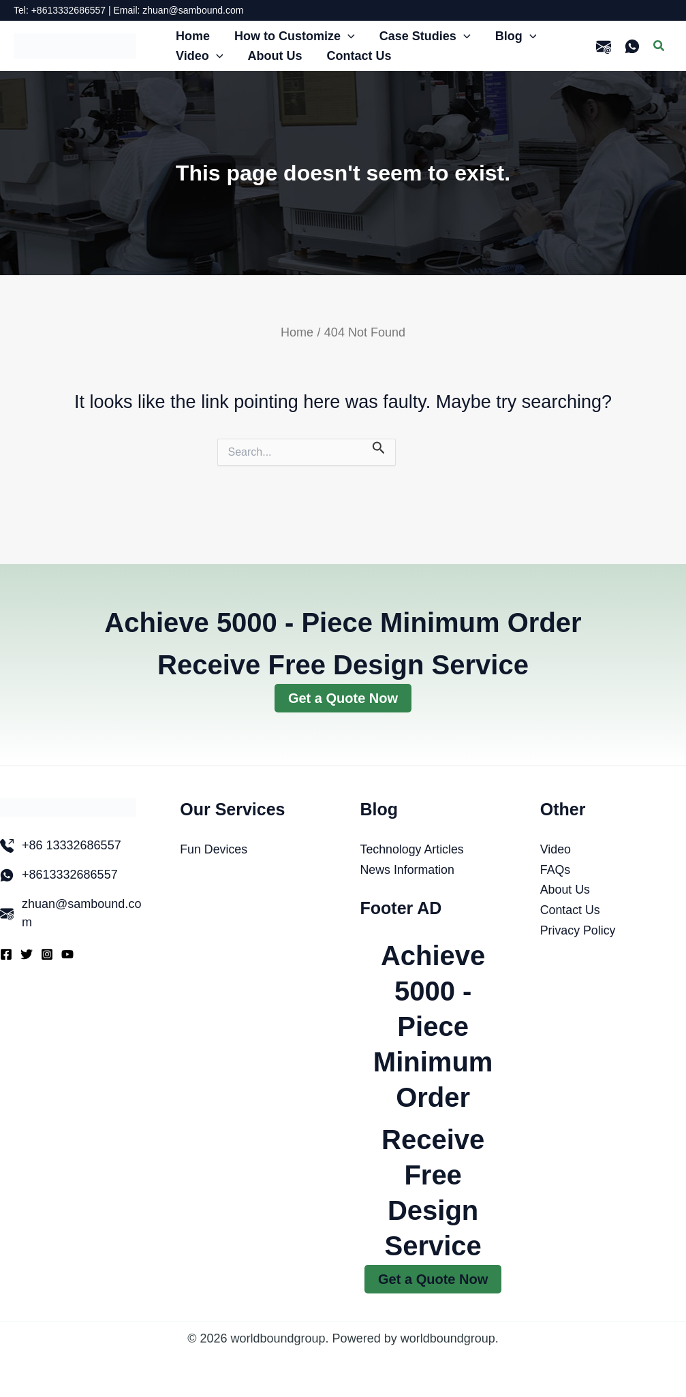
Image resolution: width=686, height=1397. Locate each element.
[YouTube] (67, 954)
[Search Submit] (379, 447)
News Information (408, 870)
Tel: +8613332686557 (60, 10)
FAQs (555, 870)
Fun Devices (214, 849)
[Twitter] (26, 954)
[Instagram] (47, 954)
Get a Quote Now (343, 698)
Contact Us (570, 910)
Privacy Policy (578, 930)
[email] (603, 46)
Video (556, 849)
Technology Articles (412, 849)
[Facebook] (6, 954)
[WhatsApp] (632, 46)
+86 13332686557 (71, 845)
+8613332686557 (70, 874)
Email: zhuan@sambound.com (179, 10)
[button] (348, 36)
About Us (565, 889)
